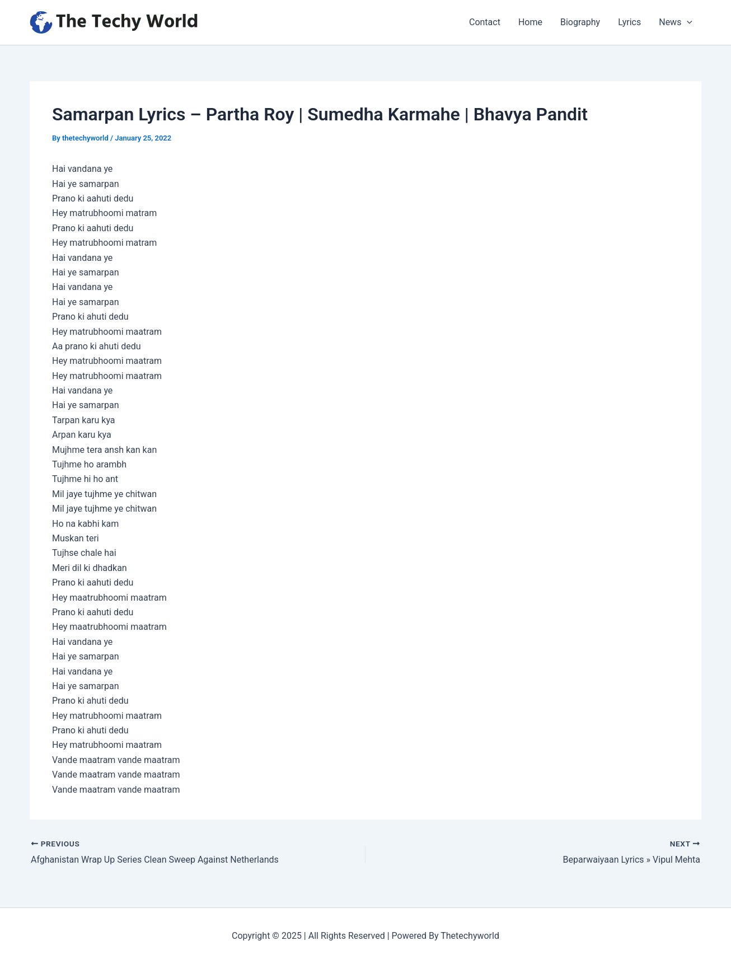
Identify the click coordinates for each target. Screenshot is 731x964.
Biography (580, 22)
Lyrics (629, 22)
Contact (484, 22)
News (675, 22)
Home (530, 22)
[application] (686, 22)
